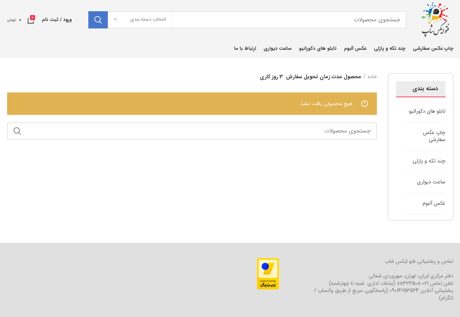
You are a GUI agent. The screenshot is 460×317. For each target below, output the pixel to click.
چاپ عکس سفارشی (434, 136)
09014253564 (404, 290)
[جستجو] (247, 19)
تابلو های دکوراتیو (427, 111)
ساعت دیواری (431, 182)
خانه (372, 77)
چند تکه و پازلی (428, 161)
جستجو (98, 19)
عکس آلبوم (434, 203)
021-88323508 (413, 283)
